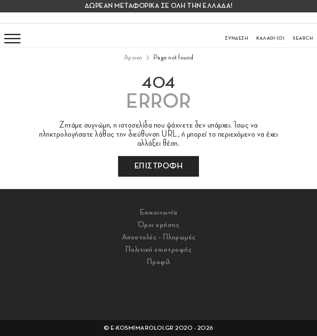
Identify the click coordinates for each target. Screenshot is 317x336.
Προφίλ (158, 262)
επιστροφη (159, 166)
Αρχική (133, 57)
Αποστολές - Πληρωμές (159, 237)
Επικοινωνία (158, 212)
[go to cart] (270, 35)
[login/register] (236, 35)
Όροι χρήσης (159, 224)
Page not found (173, 57)
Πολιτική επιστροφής (158, 249)
